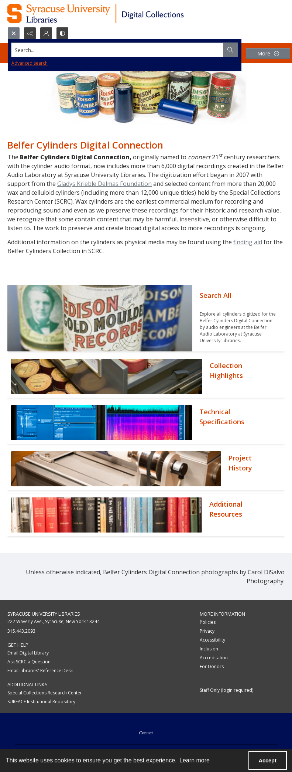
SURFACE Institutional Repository (41, 701)
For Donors (212, 666)
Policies (208, 622)
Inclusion (209, 649)
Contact (146, 732)
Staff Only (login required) (226, 690)
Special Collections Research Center (44, 693)
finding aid (247, 242)
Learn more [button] (194, 760)
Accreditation (214, 657)
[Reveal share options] (30, 33)
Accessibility (212, 640)
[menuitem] (146, 732)
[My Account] (46, 33)
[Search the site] (117, 50)
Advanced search (29, 63)
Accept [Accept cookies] (267, 761)
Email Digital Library (28, 653)
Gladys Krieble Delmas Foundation (104, 184)
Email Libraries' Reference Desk (40, 670)
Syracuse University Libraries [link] (43, 614)
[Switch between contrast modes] (62, 33)
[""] (238, 318)
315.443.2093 (21, 631)
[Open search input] (14, 33)
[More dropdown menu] (268, 53)
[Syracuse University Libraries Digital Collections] (117, 13)
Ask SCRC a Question (29, 662)
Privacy (207, 631)
